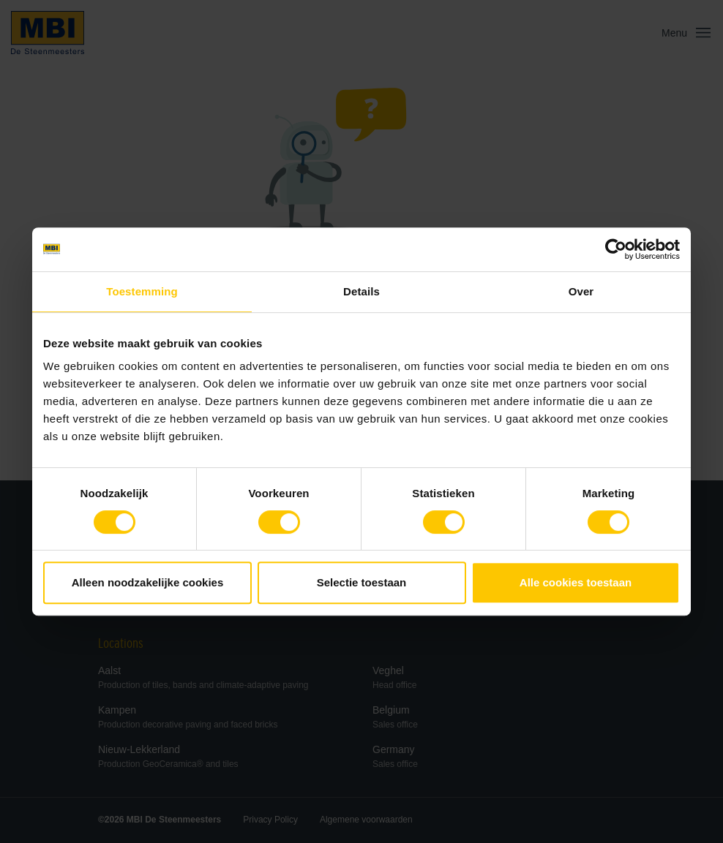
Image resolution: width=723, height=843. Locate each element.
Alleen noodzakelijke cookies (148, 582)
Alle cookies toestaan (576, 582)
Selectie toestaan (362, 582)
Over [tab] (581, 291)
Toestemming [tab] (142, 291)
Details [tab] (361, 291)
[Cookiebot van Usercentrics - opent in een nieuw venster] (616, 249)
